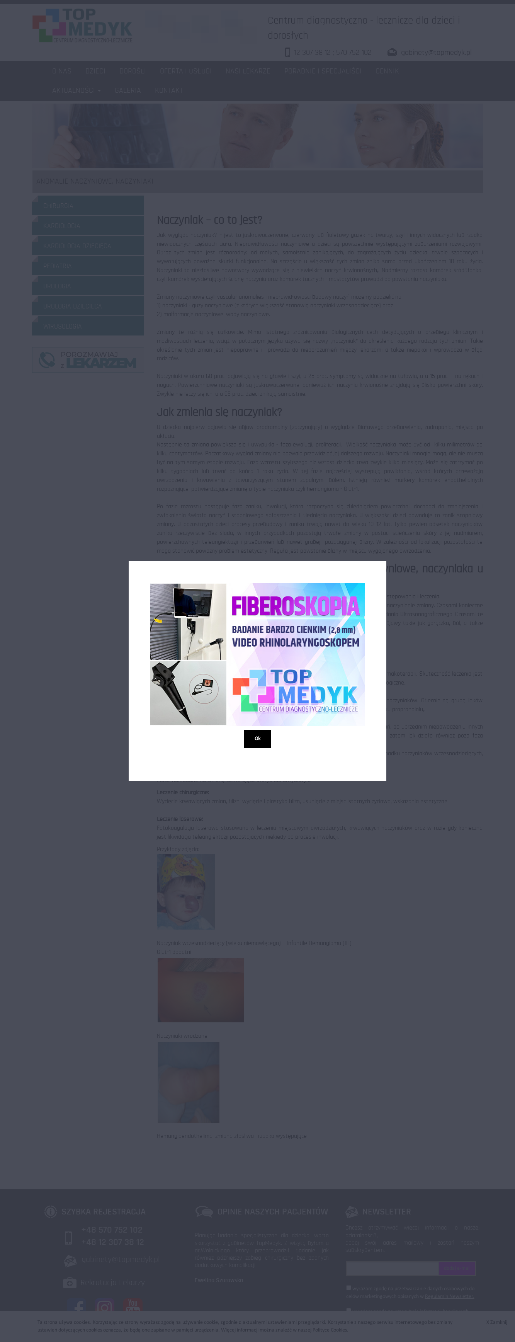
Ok (257, 738)
